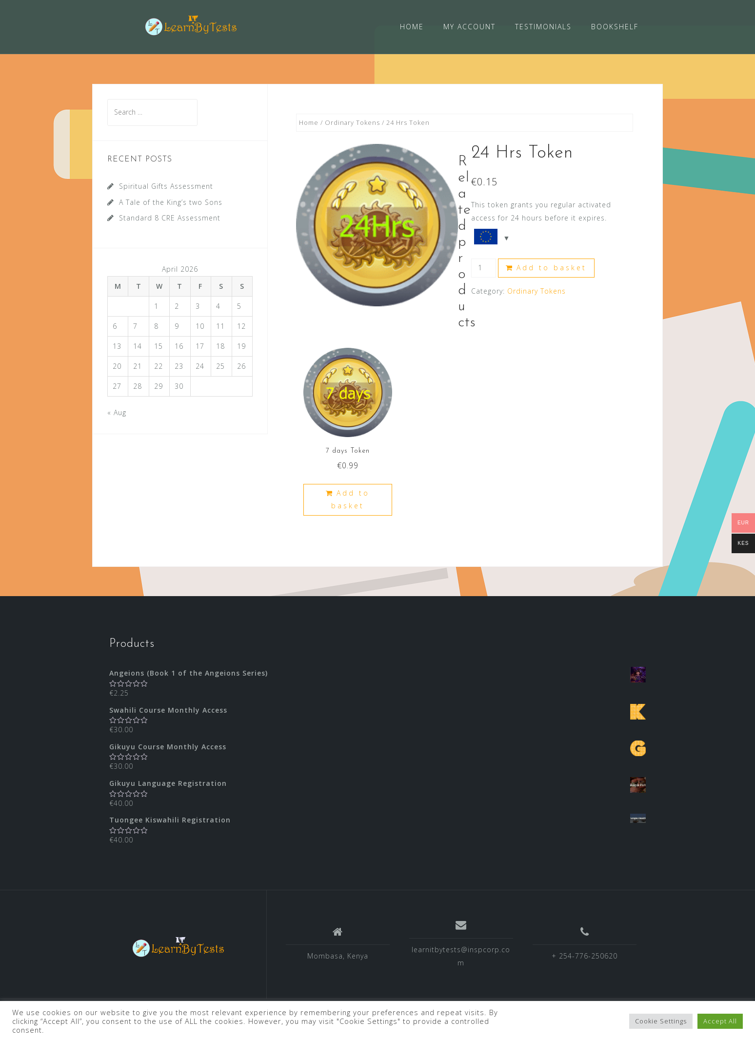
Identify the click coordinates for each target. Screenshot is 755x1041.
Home (308, 122)
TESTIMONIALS (543, 26)
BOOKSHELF (614, 26)
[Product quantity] (483, 267)
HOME (412, 26)
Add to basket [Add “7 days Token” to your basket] (350, 499)
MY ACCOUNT (469, 26)
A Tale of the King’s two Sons (170, 201)
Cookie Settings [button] (661, 1021)
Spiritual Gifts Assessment (166, 185)
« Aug (116, 411)
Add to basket (552, 267)
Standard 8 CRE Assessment (169, 217)
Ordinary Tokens (352, 122)
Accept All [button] (720, 1021)
